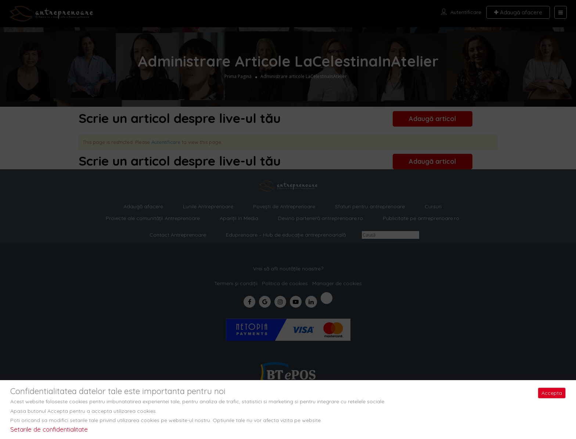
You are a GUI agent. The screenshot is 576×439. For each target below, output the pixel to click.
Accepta (551, 393)
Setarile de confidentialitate (49, 429)
